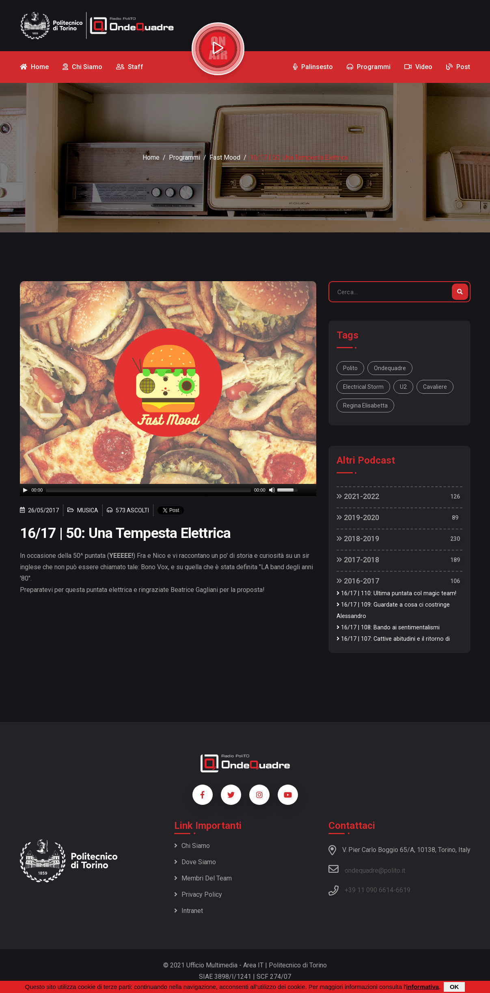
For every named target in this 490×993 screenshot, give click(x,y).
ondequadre (390, 368)
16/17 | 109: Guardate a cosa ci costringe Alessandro (393, 610)
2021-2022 (358, 496)
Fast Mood (224, 157)
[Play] (25, 490)
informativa (422, 986)
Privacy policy (198, 894)
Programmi (184, 157)
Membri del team (203, 878)
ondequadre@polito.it (366, 869)
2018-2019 (358, 538)
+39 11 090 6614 (369, 890)
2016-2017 (358, 581)
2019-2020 (358, 517)
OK (454, 986)
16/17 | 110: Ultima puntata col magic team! (396, 593)
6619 (403, 890)
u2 (403, 387)
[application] (168, 490)
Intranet (188, 911)
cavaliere (435, 387)
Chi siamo (192, 846)
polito (350, 368)
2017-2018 (358, 559)
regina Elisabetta (365, 405)
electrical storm (363, 387)
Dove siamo (195, 862)
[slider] (148, 490)
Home (151, 157)
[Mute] (272, 490)
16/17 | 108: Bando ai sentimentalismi (388, 627)
